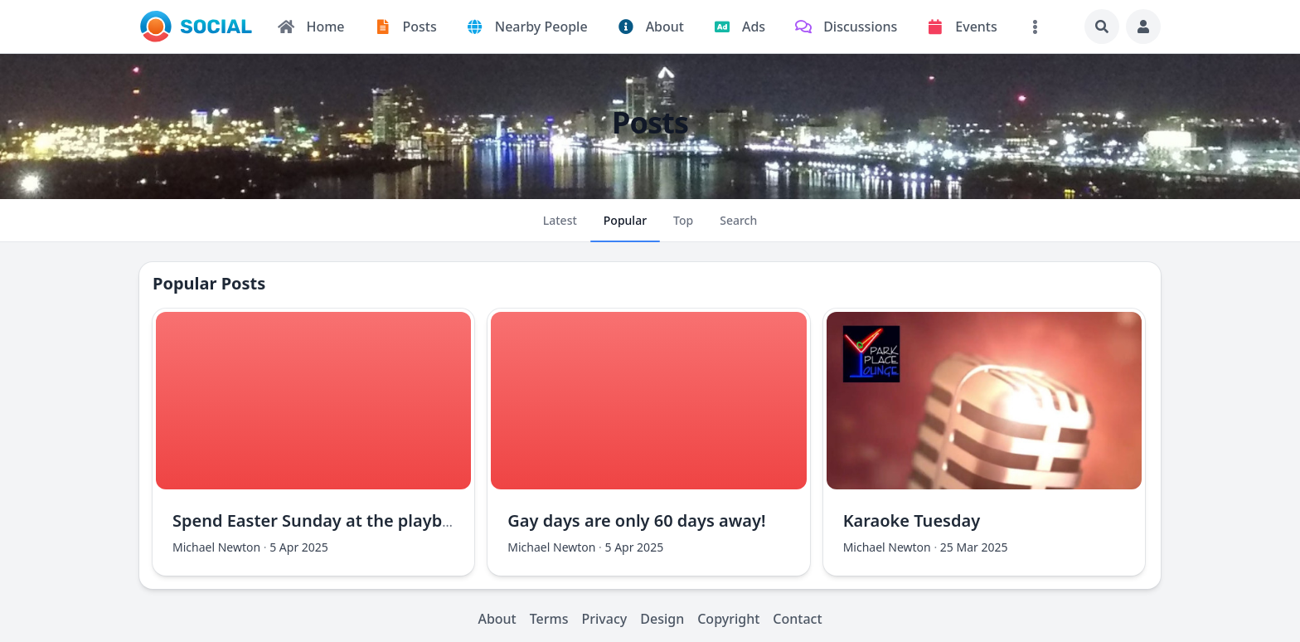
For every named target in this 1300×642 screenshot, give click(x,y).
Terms (549, 619)
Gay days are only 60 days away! (636, 520)
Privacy (605, 619)
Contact (797, 619)
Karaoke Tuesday (912, 520)
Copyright (728, 619)
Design (662, 619)
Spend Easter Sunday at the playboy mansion (354, 520)
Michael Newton (216, 547)
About (497, 619)
